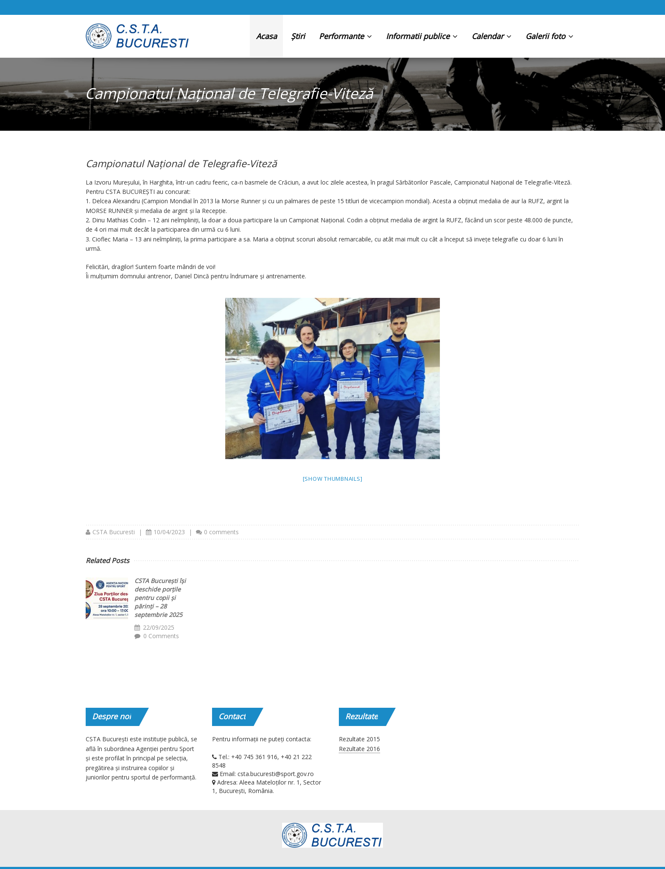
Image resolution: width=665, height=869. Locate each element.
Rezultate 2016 (359, 749)
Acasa (266, 36)
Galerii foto (549, 36)
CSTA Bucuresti (113, 532)
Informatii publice (422, 36)
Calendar (491, 36)
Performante (345, 36)
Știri (298, 36)
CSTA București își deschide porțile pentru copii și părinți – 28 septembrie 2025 (160, 598)
